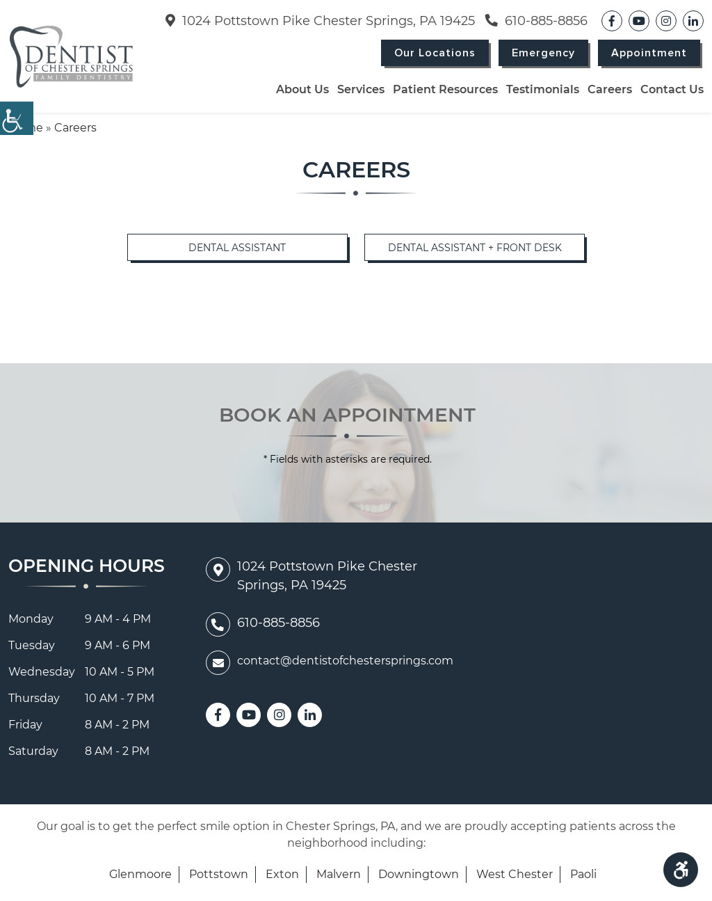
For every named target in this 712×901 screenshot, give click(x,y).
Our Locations (435, 53)
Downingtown (418, 874)
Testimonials (542, 89)
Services (361, 89)
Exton (282, 874)
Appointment (649, 53)
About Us (302, 89)
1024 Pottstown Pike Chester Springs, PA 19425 (320, 21)
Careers (610, 89)
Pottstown (218, 874)
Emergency (543, 53)
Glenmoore (140, 874)
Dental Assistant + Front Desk (475, 247)
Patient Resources (445, 89)
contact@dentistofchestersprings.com (329, 661)
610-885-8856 (536, 21)
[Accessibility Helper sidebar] (16, 118)
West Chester (514, 874)
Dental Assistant (237, 247)
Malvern (338, 874)
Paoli (583, 874)
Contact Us (672, 89)
